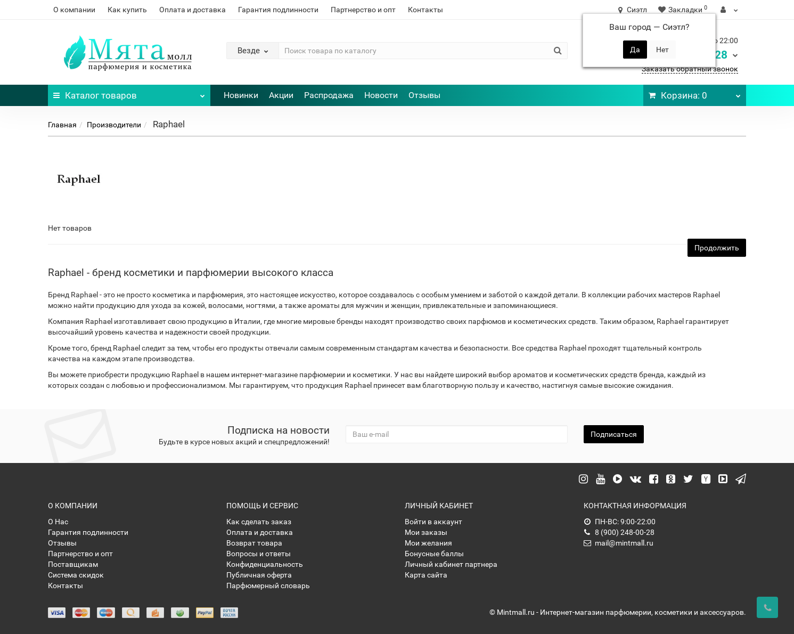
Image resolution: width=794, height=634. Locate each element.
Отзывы (424, 95)
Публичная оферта (259, 575)
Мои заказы (426, 532)
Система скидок (76, 575)
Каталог (129, 93)
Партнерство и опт (363, 9)
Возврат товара (254, 543)
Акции (281, 95)
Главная (62, 124)
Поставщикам (73, 564)
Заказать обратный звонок (690, 68)
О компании (74, 9)
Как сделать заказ (258, 521)
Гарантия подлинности (278, 9)
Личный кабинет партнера (451, 564)
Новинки (241, 95)
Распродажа (329, 95)
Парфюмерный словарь (268, 585)
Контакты (425, 9)
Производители (114, 124)
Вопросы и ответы (258, 553)
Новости (381, 95)
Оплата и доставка (192, 9)
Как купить (127, 9)
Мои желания (428, 543)
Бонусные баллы (434, 553)
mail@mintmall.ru (618, 543)
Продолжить (716, 247)
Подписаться (614, 434)
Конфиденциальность (264, 564)
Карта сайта (426, 575)
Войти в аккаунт (433, 521)
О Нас (58, 521)
